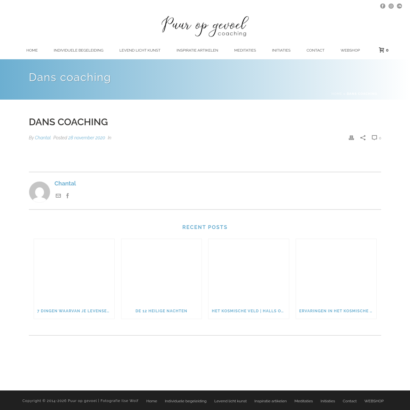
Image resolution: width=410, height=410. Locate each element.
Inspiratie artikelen (197, 50)
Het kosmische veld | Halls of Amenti (250, 311)
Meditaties (245, 50)
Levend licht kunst (139, 50)
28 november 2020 (86, 137)
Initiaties (281, 50)
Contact (315, 50)
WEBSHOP (350, 50)
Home (32, 50)
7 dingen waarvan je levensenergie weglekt (75, 311)
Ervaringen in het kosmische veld (337, 311)
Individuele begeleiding (78, 50)
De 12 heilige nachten (161, 311)
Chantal (43, 137)
